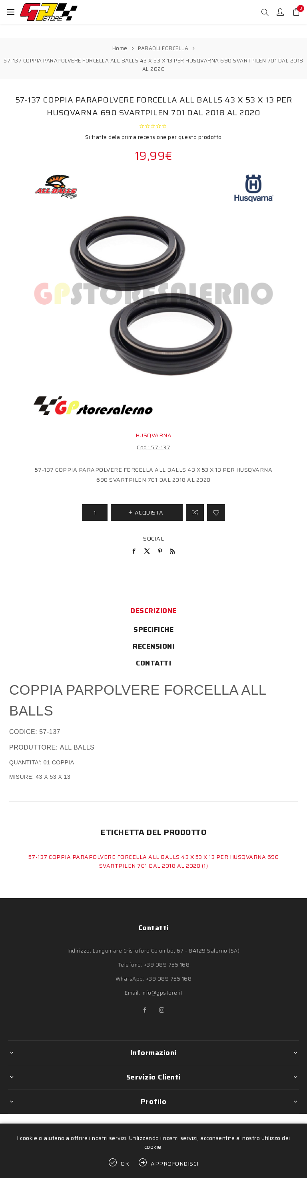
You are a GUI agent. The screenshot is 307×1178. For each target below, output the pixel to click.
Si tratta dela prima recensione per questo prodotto (153, 137)
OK (125, 1163)
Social (153, 538)
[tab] (153, 610)
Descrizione (153, 610)
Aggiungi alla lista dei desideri (216, 512)
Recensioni (153, 646)
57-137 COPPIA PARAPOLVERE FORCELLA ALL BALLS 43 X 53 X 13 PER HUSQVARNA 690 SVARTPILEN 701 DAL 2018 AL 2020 (153, 861)
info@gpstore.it (162, 993)
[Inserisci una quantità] (95, 512)
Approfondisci (175, 1163)
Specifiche (153, 629)
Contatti (153, 663)
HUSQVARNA (154, 435)
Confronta (195, 512)
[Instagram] (161, 1010)
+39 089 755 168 (167, 965)
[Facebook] (145, 1010)
